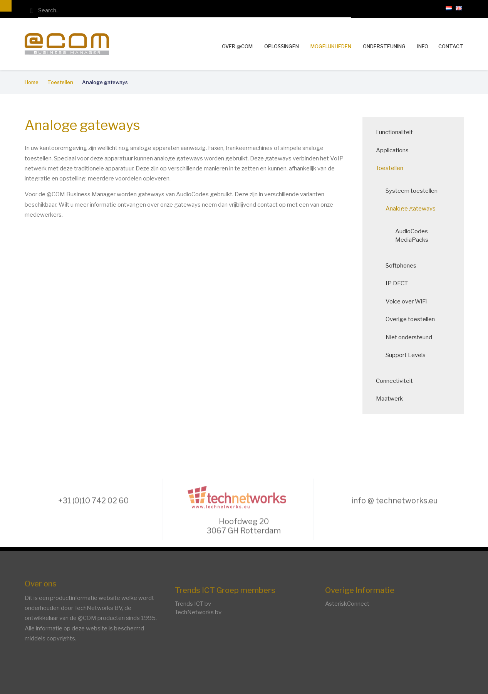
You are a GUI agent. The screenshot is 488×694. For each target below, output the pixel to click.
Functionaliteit (396, 132)
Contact (450, 46)
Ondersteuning (384, 46)
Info (422, 46)
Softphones (403, 265)
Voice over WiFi (408, 301)
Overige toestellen (412, 319)
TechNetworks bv (198, 612)
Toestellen (392, 168)
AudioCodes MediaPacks (414, 236)
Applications (394, 150)
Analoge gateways (413, 208)
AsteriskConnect (347, 603)
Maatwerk (391, 398)
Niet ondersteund (411, 337)
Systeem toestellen (414, 190)
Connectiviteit (396, 380)
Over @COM (237, 46)
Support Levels (408, 355)
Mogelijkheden (330, 46)
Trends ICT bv (193, 603)
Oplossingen (281, 46)
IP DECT (399, 283)
